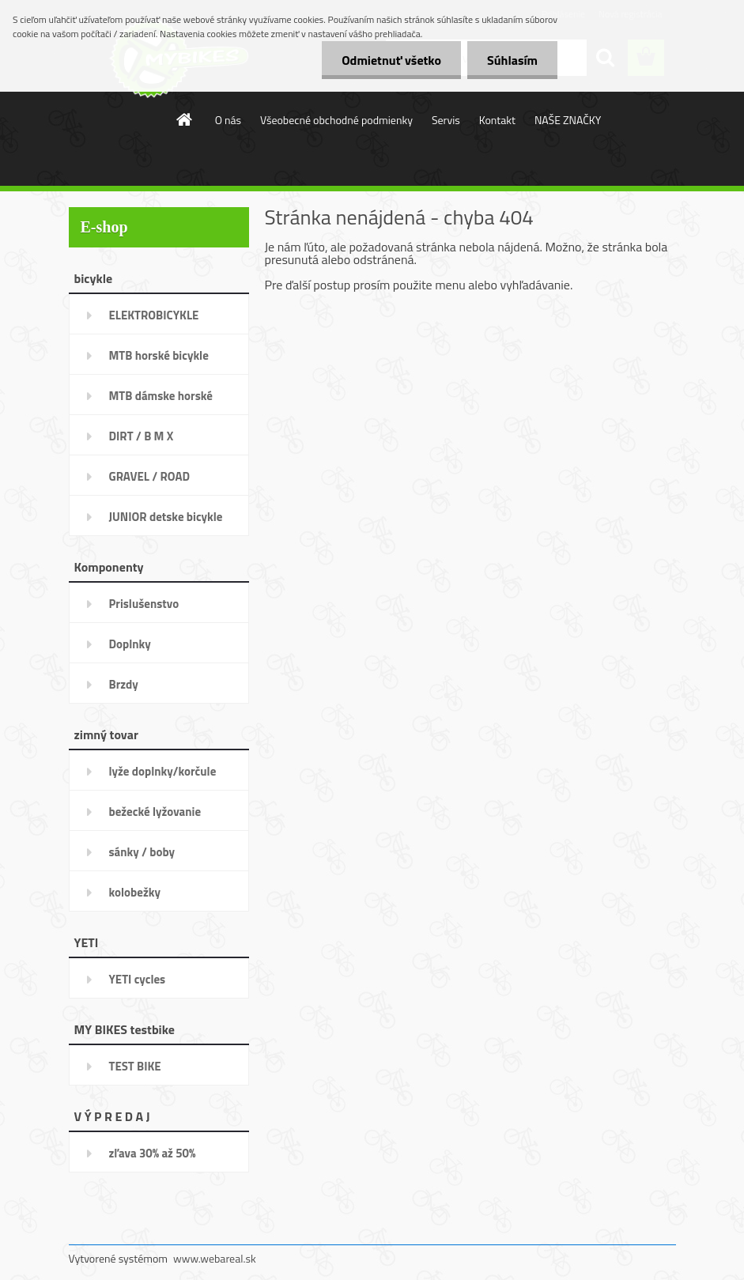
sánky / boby (142, 852)
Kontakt (497, 119)
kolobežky (135, 892)
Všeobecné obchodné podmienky (336, 119)
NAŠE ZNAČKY (567, 119)
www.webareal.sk (214, 1258)
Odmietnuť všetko (391, 60)
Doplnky (130, 644)
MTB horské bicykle (159, 355)
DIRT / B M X (141, 436)
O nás (228, 119)
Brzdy (123, 684)
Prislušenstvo (144, 604)
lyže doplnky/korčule (163, 771)
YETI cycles (137, 979)
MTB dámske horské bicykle (161, 401)
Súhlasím (512, 60)
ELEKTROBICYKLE (154, 315)
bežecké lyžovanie (155, 811)
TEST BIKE (135, 1066)
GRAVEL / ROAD (150, 476)
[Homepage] (185, 119)
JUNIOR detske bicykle (166, 517)
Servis (446, 119)
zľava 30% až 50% (152, 1153)
